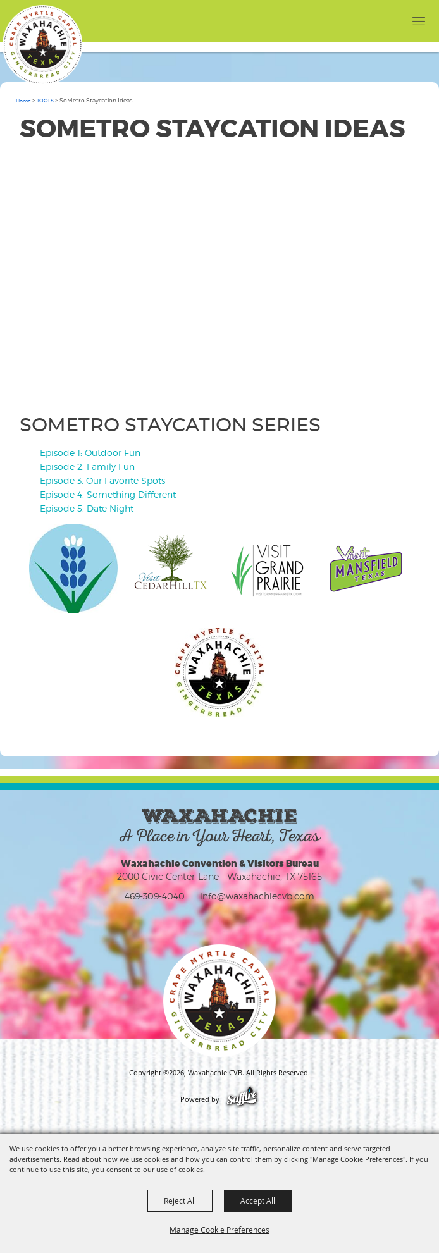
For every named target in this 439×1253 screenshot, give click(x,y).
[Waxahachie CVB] (42, 45)
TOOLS (45, 100)
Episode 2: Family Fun (87, 466)
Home (23, 100)
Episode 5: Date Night (86, 508)
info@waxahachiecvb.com (257, 896)
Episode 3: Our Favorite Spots (102, 480)
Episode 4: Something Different (108, 494)
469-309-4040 (155, 896)
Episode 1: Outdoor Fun (90, 452)
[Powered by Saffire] (242, 1099)
